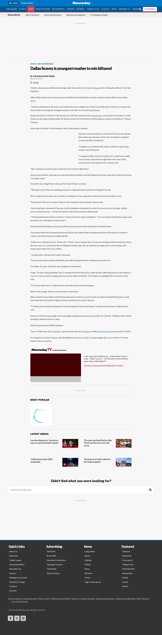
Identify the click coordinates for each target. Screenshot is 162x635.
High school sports (93, 582)
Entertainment (128, 569)
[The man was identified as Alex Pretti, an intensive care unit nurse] (108, 446)
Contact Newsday (87, 598)
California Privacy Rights (60, 598)
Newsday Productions (56, 560)
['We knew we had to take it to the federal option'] (108, 465)
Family (125, 577)
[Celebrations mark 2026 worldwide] (54, 465)
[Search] (150, 490)
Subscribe (13, 555)
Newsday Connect (55, 564)
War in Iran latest (32, 15)
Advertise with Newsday (125, 598)
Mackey (56, 331)
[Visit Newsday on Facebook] (10, 618)
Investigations (43, 9)
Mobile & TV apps (17, 582)
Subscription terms (29, 598)
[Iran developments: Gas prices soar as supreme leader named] (54, 446)
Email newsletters (17, 564)
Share (34, 82)
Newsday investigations (75, 15)
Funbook (126, 551)
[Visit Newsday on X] (16, 618)
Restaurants (58, 9)
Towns (87, 577)
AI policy (145, 598)
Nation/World (14, 15)
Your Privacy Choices (19, 601)
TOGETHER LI (150, 9)
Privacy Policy (44, 598)
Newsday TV (124, 9)
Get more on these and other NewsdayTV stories (103, 365)
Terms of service (14, 598)
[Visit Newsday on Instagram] (23, 618)
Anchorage (97, 115)
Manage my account (18, 577)
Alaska (96, 88)
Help (138, 598)
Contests (13, 586)
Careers (12, 573)
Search (136, 9)
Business (80, 9)
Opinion (70, 9)
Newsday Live (15, 569)
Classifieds (51, 569)
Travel (125, 582)
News (30, 9)
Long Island (11, 9)
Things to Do (93, 9)
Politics (88, 564)
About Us (13, 551)
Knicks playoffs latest (52, 15)
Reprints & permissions (105, 598)
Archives (13, 590)
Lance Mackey (107, 331)
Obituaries (126, 555)
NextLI (125, 586)
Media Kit (51, 551)
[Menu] (13, 3)
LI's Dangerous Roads (99, 15)
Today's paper (15, 560)
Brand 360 (51, 555)
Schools (105, 9)
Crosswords (127, 560)
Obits (114, 9)
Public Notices (53, 573)
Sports (22, 9)
